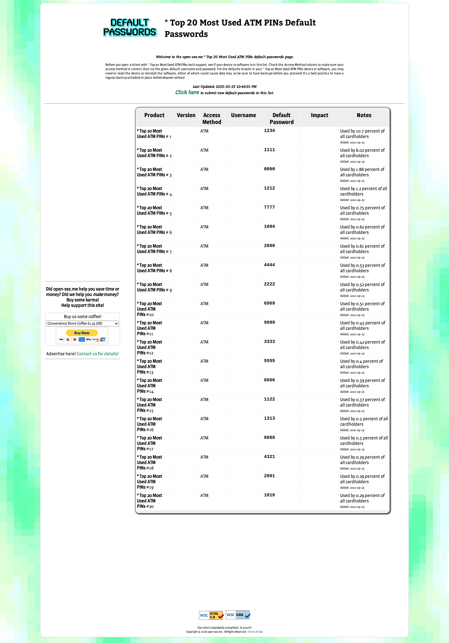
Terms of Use (255, 631)
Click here (187, 92)
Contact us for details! (97, 353)
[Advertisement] (82, 193)
